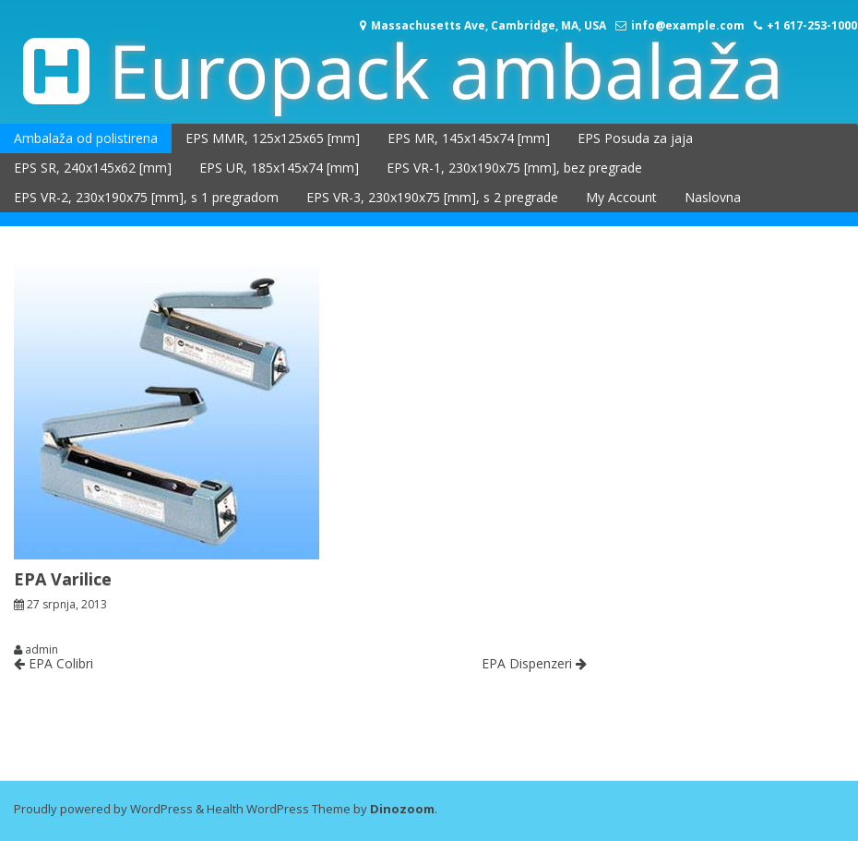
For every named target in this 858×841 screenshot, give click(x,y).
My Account (621, 197)
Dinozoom (402, 808)
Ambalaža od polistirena (86, 138)
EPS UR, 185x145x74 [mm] (279, 167)
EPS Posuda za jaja (635, 138)
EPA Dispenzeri (534, 663)
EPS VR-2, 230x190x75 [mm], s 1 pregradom (146, 197)
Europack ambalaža (445, 69)
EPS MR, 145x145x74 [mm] (468, 138)
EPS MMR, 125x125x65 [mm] (272, 138)
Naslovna (713, 197)
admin (41, 649)
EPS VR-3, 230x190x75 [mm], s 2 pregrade (432, 197)
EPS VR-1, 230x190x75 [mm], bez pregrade (514, 167)
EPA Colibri (53, 663)
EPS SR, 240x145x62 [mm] (93, 167)
